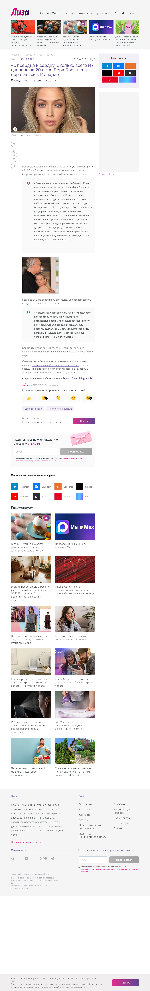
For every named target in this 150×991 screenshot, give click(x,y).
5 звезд (85, 59)
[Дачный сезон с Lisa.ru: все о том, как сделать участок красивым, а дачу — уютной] (127, 27)
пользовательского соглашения (74, 458)
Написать (85, 421)
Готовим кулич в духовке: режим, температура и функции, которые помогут (72, 41)
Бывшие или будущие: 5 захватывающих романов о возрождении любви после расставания (23, 41)
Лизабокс (120, 973)
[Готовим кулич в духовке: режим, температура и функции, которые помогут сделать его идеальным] (31, 526)
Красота (67, 13)
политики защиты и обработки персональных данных (60, 987)
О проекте (85, 973)
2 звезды (77, 59)
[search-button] (123, 13)
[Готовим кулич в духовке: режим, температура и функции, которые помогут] (75, 27)
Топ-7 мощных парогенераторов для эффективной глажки (68, 725)
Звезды (44, 13)
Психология (84, 13)
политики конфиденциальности (28, 461)
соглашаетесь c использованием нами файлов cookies (75, 984)
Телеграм (20, 486)
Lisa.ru (14, 59)
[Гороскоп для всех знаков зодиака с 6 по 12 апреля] (75, 619)
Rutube (84, 486)
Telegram (84, 378)
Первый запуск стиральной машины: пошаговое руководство (28, 771)
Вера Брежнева (33, 408)
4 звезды (83, 59)
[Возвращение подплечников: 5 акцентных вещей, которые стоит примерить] (31, 619)
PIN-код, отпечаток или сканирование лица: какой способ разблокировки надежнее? (28, 727)
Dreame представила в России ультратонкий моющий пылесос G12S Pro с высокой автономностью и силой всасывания (31, 593)
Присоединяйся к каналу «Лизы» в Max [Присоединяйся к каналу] (70, 545)
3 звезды (80, 59)
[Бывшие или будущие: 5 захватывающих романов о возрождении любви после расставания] (23, 27)
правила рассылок (49, 461)
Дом (112, 13)
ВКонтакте (42, 486)
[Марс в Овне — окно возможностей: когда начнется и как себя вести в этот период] (75, 569)
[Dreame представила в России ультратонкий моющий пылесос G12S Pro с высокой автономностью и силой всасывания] (31, 569)
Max (82, 496)
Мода (55, 13)
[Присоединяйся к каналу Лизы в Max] (75, 526)
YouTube (19, 496)
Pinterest (63, 496)
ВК (91, 378)
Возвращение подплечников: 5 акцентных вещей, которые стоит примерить (30, 639)
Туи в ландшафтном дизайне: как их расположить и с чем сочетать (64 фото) (73, 771)
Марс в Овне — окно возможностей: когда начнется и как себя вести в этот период (74, 590)
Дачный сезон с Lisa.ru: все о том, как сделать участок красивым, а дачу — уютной (126, 40)
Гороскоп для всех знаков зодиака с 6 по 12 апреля (71, 637)
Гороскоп (100, 13)
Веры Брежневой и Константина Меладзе (55, 364)
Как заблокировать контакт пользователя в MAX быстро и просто (73, 682)
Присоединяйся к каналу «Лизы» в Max (99, 38)
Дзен (40, 496)
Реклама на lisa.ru (106, 174)
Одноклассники (63, 486)
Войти (133, 13)
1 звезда (74, 59)
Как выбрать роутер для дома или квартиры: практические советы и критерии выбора (29, 682)
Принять (125, 982)
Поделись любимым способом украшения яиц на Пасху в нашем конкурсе (48, 40)
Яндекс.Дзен (70, 378)
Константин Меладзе (60, 408)
